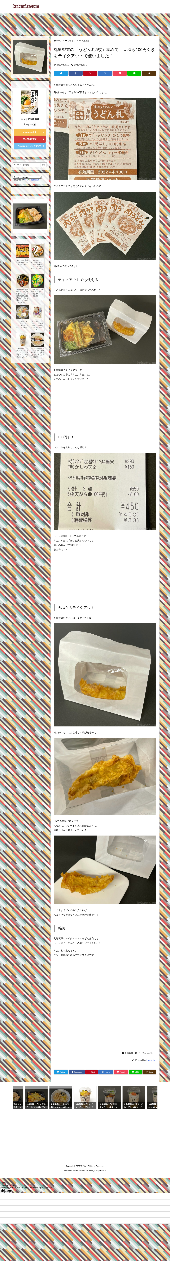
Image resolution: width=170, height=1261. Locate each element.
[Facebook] (76, 73)
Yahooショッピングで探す (29, 146)
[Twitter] (61, 73)
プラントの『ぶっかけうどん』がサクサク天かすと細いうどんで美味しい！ (22, 325)
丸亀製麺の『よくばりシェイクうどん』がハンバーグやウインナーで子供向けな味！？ (22, 353)
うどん (141, 1053)
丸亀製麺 (85, 41)
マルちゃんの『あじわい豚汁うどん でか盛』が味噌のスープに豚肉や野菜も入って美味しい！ (37, 265)
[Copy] (149, 73)
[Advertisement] (85, 23)
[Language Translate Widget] (27, 177)
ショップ (71, 41)
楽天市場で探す (29, 139)
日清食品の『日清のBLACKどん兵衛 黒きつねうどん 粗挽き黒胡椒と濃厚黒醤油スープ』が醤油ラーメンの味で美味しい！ (22, 296)
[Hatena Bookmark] (105, 73)
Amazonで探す (29, 132)
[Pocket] (120, 73)
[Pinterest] (90, 73)
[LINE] (134, 73)
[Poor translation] (8, 1191)
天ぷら (150, 1053)
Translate (31, 180)
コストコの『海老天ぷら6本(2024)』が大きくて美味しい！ (22, 263)
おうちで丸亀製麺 (29, 119)
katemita (151, 1060)
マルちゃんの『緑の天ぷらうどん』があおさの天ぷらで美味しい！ (37, 293)
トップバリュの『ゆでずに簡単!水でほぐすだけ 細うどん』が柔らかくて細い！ (37, 325)
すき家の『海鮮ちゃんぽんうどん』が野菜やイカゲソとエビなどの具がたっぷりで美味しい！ (37, 353)
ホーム (59, 41)
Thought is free (100, 1171)
